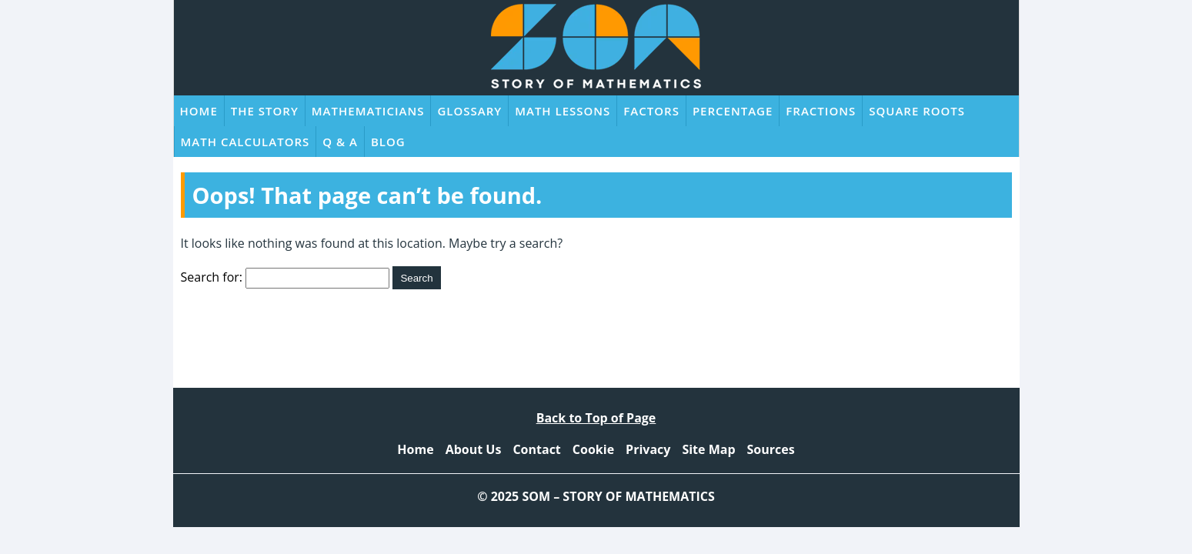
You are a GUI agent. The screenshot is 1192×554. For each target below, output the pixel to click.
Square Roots (917, 110)
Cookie (593, 449)
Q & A (340, 141)
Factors (651, 110)
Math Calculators (245, 141)
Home (199, 110)
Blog (388, 141)
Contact (536, 449)
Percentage (733, 110)
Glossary (469, 110)
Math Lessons (562, 110)
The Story (265, 110)
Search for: (212, 277)
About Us (474, 449)
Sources (771, 449)
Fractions (821, 110)
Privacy (648, 449)
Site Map (708, 449)
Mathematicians (368, 110)
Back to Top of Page (596, 417)
